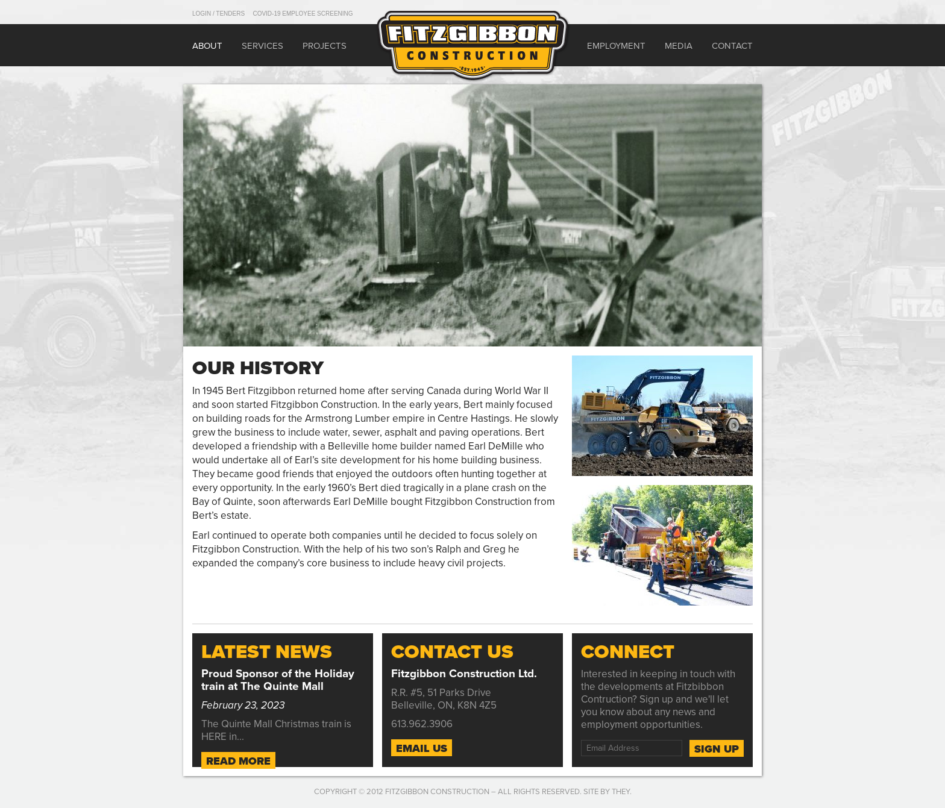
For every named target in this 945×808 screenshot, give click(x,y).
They (621, 792)
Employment (616, 45)
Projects (325, 45)
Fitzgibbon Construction (437, 792)
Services (262, 45)
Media (678, 45)
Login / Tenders (218, 13)
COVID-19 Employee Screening (303, 13)
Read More (238, 761)
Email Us (421, 748)
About (207, 45)
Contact (732, 45)
